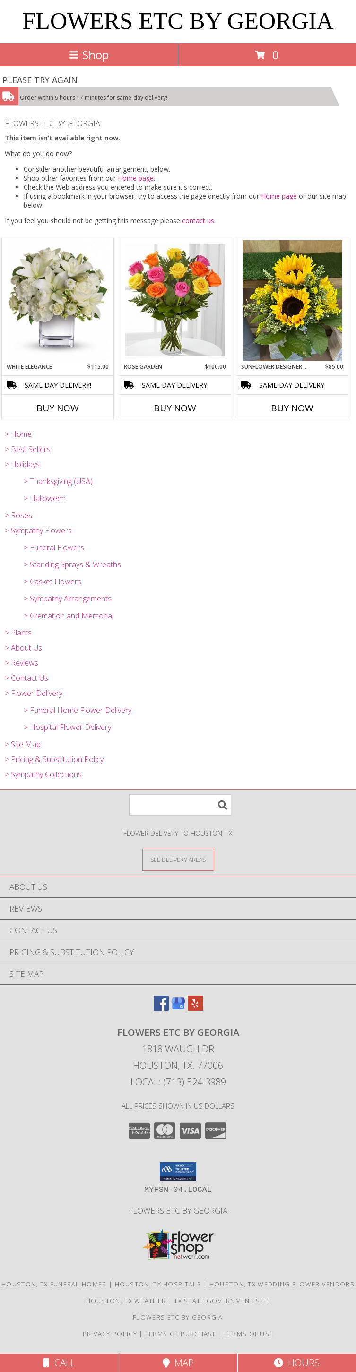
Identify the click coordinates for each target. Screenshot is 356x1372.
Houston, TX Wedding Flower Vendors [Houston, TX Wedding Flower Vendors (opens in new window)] (282, 1284)
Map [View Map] (178, 1362)
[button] (178, 1171)
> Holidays (22, 464)
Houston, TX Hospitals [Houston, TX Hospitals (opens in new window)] (158, 1284)
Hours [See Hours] (297, 1362)
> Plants (18, 632)
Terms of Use (249, 1333)
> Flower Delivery (33, 693)
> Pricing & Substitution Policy (54, 759)
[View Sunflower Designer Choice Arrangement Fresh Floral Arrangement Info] (292, 300)
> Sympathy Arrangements (68, 598)
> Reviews (21, 663)
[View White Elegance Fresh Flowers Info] (58, 300)
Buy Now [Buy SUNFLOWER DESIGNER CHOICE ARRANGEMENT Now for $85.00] (292, 408)
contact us (198, 220)
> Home (18, 434)
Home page (136, 178)
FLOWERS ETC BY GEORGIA (178, 21)
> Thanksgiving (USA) (58, 481)
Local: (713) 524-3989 (178, 1082)
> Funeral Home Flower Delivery (77, 710)
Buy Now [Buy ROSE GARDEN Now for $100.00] (175, 408)
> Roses (18, 515)
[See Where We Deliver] (178, 859)
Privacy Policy (110, 1333)
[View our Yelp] (195, 1007)
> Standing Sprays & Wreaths (72, 564)
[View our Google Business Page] (178, 1007)
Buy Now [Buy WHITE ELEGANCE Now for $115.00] (57, 408)
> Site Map (23, 744)
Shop (89, 54)
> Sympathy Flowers (38, 530)
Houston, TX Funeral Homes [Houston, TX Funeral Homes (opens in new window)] (54, 1284)
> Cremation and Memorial (68, 615)
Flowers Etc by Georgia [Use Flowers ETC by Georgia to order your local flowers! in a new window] (178, 1210)
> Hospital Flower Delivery (67, 727)
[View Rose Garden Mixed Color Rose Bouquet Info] (175, 300)
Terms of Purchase (181, 1333)
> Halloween (45, 498)
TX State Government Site (222, 1300)
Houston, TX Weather (126, 1300)
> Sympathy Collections (43, 774)
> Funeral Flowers (54, 547)
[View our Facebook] (161, 1007)
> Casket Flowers (52, 581)
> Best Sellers (28, 449)
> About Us (23, 648)
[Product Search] (180, 805)
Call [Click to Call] (59, 1362)
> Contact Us (26, 678)
